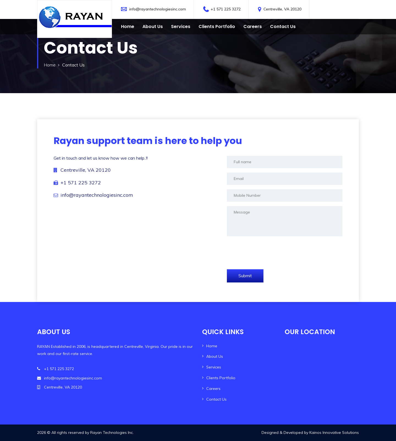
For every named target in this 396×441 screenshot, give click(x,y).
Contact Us (216, 399)
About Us (152, 26)
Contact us (283, 26)
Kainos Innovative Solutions (334, 432)
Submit (245, 275)
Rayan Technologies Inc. (112, 432)
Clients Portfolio (217, 26)
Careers (252, 26)
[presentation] (268, 251)
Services (180, 26)
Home (127, 26)
